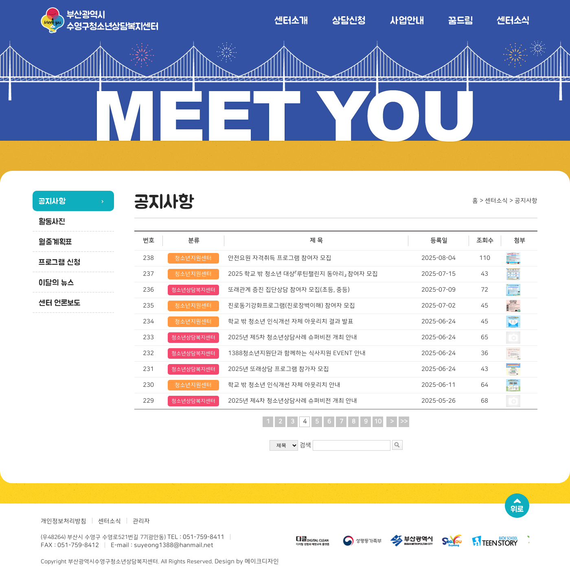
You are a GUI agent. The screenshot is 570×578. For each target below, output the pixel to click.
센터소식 (513, 20)
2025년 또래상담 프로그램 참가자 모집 (278, 369)
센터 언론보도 (59, 303)
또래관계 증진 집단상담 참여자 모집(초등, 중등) (289, 289)
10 (377, 421)
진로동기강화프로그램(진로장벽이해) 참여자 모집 (291, 305)
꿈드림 (460, 20)
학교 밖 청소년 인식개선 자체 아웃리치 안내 (284, 385)
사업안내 (407, 20)
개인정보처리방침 (63, 521)
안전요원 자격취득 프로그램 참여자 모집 (279, 258)
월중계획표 (55, 242)
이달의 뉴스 (56, 282)
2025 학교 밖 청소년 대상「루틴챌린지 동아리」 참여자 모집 (303, 273)
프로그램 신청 (59, 262)
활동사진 (52, 221)
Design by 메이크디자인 (247, 561)
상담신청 (349, 20)
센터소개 (291, 20)
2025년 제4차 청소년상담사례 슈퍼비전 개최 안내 (292, 400)
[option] (313, 540)
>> (404, 421)
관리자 (141, 521)
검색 (305, 445)
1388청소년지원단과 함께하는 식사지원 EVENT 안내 (297, 353)
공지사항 (52, 201)
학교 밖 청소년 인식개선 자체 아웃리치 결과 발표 (290, 321)
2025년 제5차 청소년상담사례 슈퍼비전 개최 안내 (292, 337)
